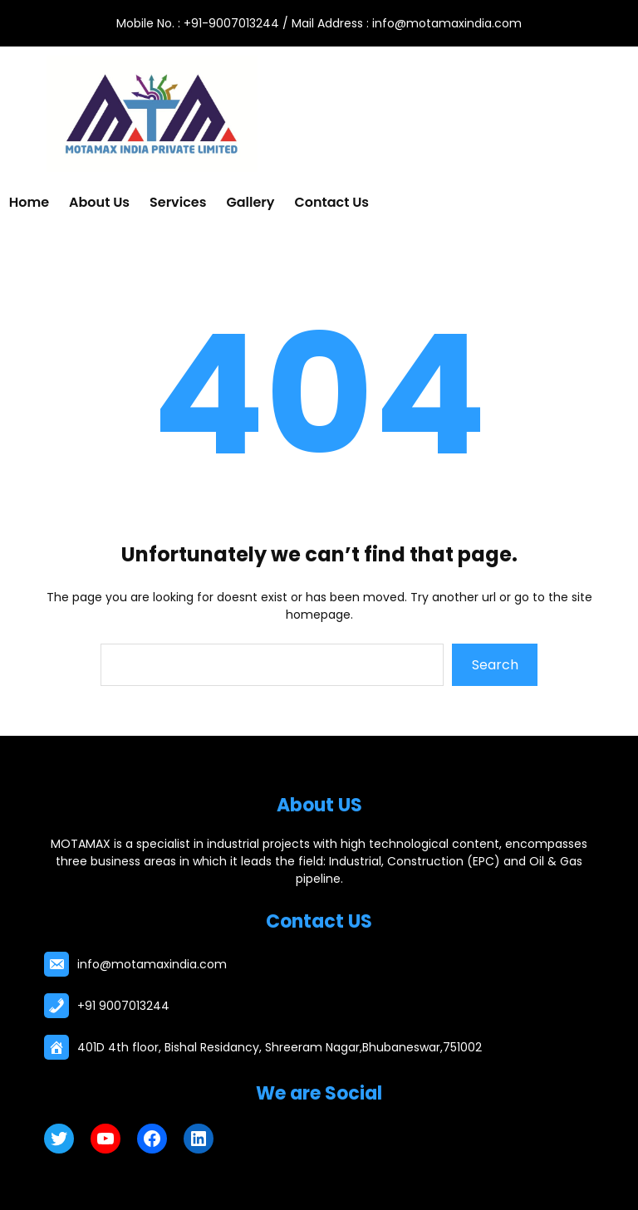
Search (495, 664)
